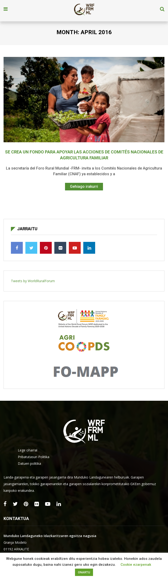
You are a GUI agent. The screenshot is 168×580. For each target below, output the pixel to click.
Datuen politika (29, 463)
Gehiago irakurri (84, 186)
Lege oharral (27, 450)
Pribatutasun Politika (33, 457)
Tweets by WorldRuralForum (33, 281)
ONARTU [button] (84, 572)
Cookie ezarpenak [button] (136, 564)
